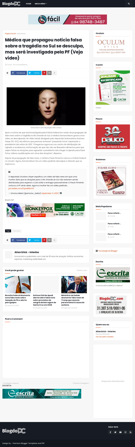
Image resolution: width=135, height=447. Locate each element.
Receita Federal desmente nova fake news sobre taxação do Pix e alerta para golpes (17, 299)
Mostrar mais (82, 270)
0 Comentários (21, 64)
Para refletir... (114, 213)
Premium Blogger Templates (25, 443)
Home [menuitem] (28, 3)
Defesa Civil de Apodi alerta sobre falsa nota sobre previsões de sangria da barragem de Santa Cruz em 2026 (44, 300)
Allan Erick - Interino (27, 252)
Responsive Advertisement (113, 381)
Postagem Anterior (11, 383)
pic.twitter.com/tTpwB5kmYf (21, 188)
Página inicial (10, 33)
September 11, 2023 (50, 193)
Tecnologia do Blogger (106, 251)
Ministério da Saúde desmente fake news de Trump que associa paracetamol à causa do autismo (72, 300)
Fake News (21, 33)
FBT (43, 443)
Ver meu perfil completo (104, 337)
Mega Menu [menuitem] (40, 3)
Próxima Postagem (80, 383)
